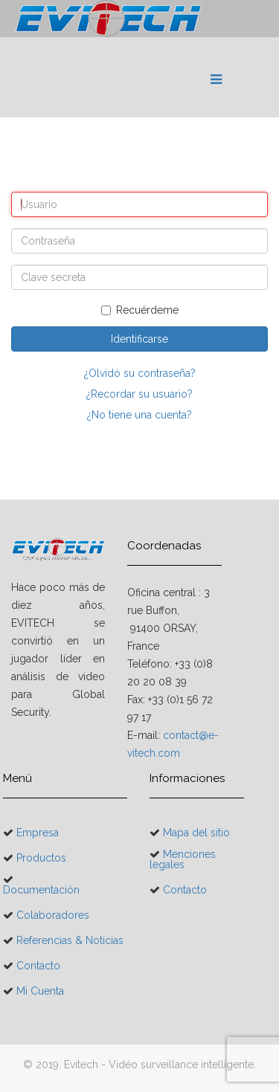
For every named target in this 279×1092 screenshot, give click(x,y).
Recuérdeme (140, 310)
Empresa (36, 833)
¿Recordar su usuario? (139, 394)
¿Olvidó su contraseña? (140, 373)
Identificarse (139, 339)
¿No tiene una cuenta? (139, 415)
